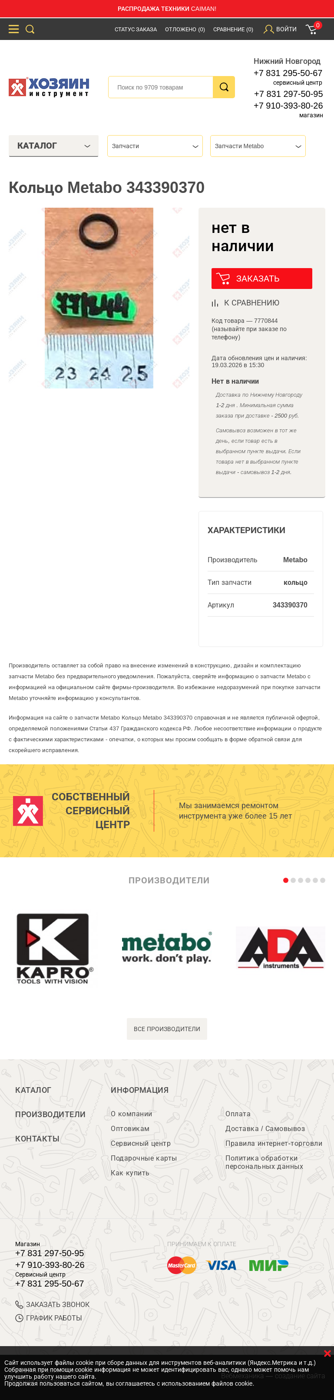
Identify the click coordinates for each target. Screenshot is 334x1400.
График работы (48, 1318)
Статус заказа (136, 29)
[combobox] (155, 146)
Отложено (185, 29)
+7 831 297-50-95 (288, 94)
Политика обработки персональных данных (264, 1162)
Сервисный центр (141, 1143)
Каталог (33, 1090)
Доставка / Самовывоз (265, 1128)
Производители (50, 1114)
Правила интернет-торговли (273, 1143)
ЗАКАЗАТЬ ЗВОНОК (52, 1304)
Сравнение (233, 29)
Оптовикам (130, 1128)
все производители (167, 1028)
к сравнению (251, 303)
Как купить (130, 1173)
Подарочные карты (144, 1158)
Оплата (238, 1114)
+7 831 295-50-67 (288, 73)
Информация (140, 1090)
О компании (131, 1114)
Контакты (37, 1139)
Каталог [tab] (53, 145)
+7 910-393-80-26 (288, 105)
